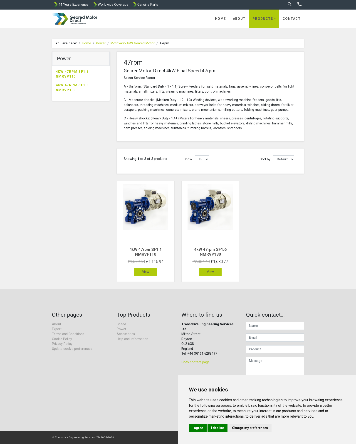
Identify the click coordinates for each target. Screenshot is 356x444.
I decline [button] (217, 428)
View (145, 272)
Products (262, 19)
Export (57, 329)
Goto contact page (195, 362)
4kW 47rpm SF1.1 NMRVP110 (72, 74)
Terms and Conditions (68, 334)
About (239, 19)
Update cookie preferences (72, 349)
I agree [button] (198, 428)
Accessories (126, 334)
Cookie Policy (62, 339)
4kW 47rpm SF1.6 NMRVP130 (72, 87)
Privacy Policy (62, 344)
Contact (292, 19)
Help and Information (132, 339)
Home (220, 19)
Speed (121, 324)
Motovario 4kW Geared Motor (133, 43)
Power (101, 43)
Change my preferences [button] (250, 428)
